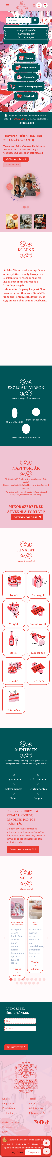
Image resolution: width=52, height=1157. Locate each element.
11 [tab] (21, 983)
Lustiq (7, 1113)
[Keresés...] (19, 20)
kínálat (6, 1099)
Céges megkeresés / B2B (23, 849)
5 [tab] (27, 979)
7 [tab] (35, 979)
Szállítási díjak (35, 1108)
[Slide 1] (26, 108)
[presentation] (26, 1037)
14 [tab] (33, 983)
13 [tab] (29, 983)
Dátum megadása (27, 517)
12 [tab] (25, 983)
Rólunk (31, 1103)
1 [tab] (10, 979)
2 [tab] (15, 979)
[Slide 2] (27, 207)
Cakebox (8, 1108)
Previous (3, 222)
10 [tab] (17, 983)
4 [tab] (23, 979)
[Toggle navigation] (7, 5)
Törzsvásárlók (19, 119)
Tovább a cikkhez (17, 972)
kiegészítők (8, 1103)
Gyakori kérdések (11, 1122)
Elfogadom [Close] (33, 1152)
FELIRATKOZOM (16, 1047)
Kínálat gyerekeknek (16, 159)
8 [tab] (40, 979)
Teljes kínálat (12, 164)
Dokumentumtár (36, 1113)
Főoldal (32, 1099)
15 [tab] (37, 983)
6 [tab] (31, 979)
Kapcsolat (7, 1127)
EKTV (5, 1132)
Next (49, 222)
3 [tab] (19, 979)
